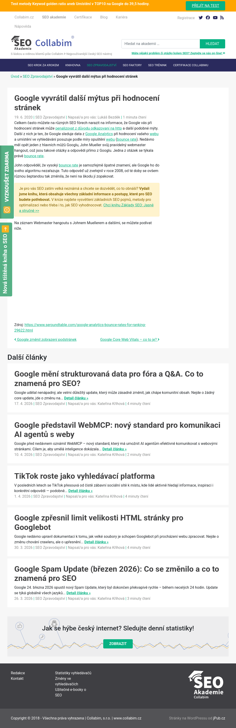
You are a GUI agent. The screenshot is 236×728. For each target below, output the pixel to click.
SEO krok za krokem (43, 65)
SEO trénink (157, 65)
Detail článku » (76, 398)
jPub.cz (219, 718)
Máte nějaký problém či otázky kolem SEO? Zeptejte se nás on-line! (178, 53)
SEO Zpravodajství (101, 65)
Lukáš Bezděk (108, 117)
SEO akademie (54, 17)
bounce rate (126, 139)
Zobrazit (118, 644)
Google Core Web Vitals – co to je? (129, 339)
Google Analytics (99, 134)
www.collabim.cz (128, 718)
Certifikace (83, 17)
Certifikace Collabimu (190, 65)
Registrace (186, 18)
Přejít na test (205, 5)
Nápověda (23, 26)
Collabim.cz (24, 17)
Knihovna (72, 65)
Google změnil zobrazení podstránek (45, 339)
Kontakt (17, 678)
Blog (104, 17)
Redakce (18, 673)
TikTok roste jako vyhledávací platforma (84, 476)
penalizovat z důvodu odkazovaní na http (88, 128)
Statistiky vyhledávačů (73, 673)
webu (154, 134)
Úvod (15, 76)
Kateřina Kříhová (110, 403)
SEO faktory (132, 65)
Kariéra (121, 17)
